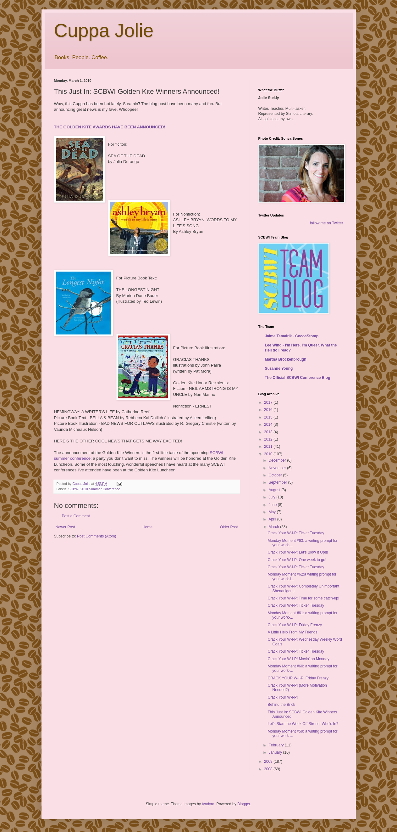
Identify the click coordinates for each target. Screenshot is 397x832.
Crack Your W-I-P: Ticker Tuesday (295, 533)
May (272, 512)
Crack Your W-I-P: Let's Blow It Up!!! (297, 552)
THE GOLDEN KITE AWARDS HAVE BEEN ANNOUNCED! (109, 127)
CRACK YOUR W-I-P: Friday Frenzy (297, 678)
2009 (268, 761)
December (277, 460)
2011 (268, 446)
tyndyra (208, 804)
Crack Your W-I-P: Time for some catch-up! (303, 598)
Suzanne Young (279, 368)
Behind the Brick (281, 704)
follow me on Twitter (326, 223)
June (273, 505)
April (272, 519)
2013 (268, 432)
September (278, 482)
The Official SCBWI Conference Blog (297, 377)
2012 (268, 439)
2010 (268, 454)
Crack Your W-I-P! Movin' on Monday (298, 659)
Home (147, 527)
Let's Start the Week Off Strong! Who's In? (302, 724)
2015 (268, 417)
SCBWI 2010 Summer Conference (94, 489)
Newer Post (65, 527)
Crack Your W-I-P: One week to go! (296, 560)
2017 (268, 402)
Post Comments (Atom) (96, 536)
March (274, 527)
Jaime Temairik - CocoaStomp (292, 336)
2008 (268, 769)
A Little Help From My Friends (292, 632)
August (274, 490)
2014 (268, 424)
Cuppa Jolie (104, 30)
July (272, 497)
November (277, 468)
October (275, 475)
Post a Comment (76, 516)
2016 (268, 410)
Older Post (229, 527)
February (276, 745)
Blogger (243, 804)
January (275, 752)
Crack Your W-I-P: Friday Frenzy (294, 625)
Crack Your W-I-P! (282, 697)
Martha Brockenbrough (285, 359)
